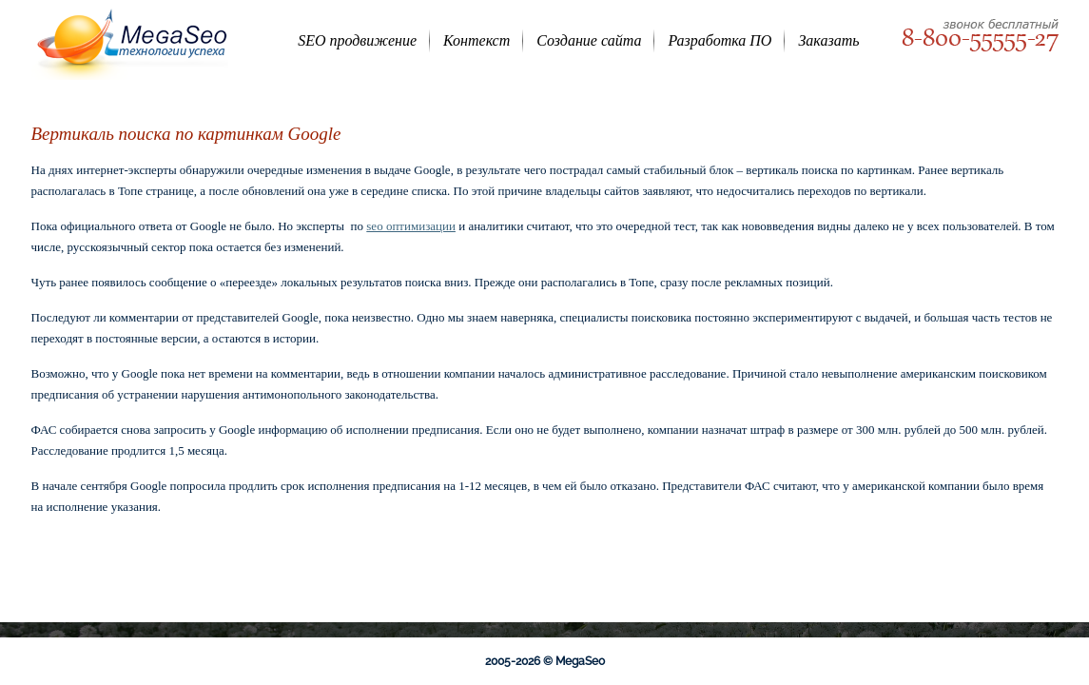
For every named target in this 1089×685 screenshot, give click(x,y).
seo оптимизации (411, 226)
